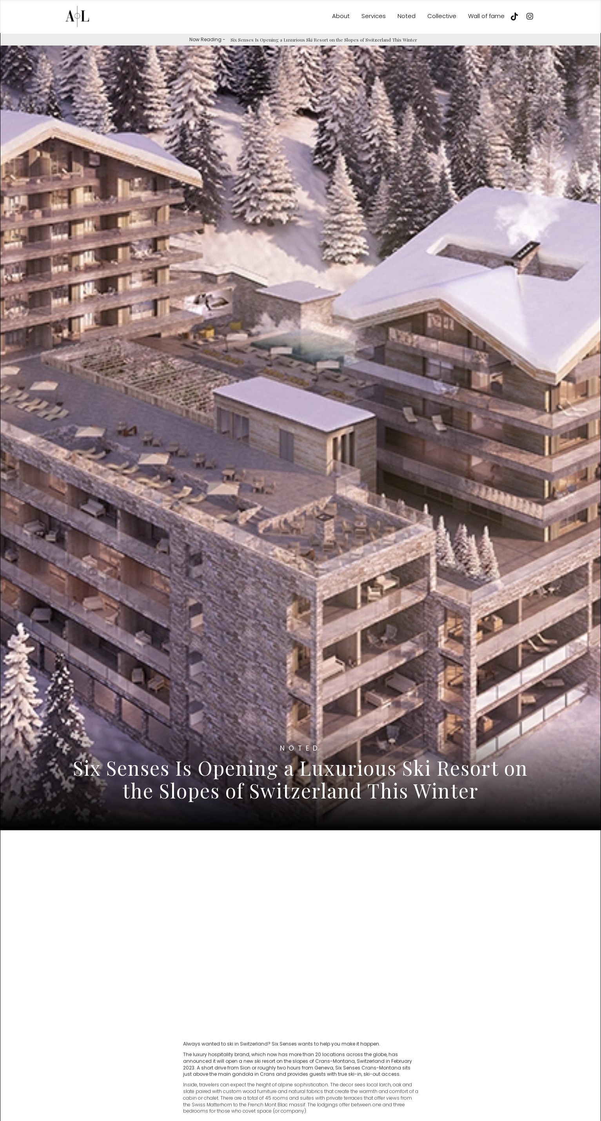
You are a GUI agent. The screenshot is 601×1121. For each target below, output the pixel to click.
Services (373, 16)
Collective (441, 16)
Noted (407, 16)
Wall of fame (486, 16)
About (341, 16)
